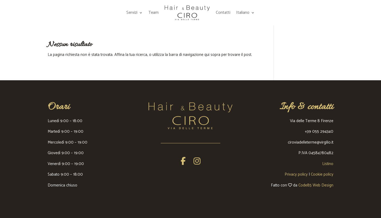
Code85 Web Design (315, 185)
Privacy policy (296, 174)
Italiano (242, 12)
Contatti (223, 12)
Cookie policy (322, 174)
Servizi (131, 12)
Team (154, 12)
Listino (327, 164)
